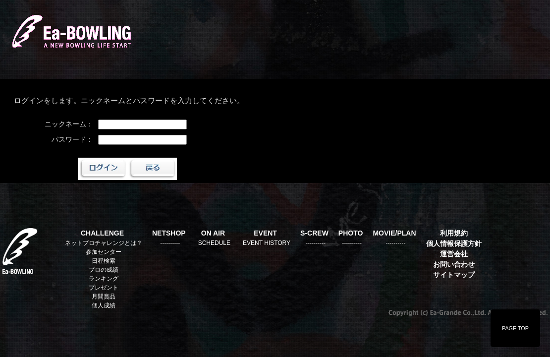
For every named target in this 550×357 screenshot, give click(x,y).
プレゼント (103, 287)
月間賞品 (103, 296)
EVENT (265, 233)
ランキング (103, 278)
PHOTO (350, 233)
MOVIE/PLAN (394, 233)
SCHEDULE (214, 242)
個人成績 (103, 305)
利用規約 (454, 233)
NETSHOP (169, 233)
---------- (170, 242)
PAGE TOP (515, 328)
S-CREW (314, 233)
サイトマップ (454, 275)
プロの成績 (103, 269)
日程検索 (103, 260)
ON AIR (213, 233)
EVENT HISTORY (266, 242)
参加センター (103, 251)
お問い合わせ (454, 264)
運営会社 (454, 254)
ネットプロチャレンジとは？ (103, 242)
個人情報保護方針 (454, 243)
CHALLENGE (102, 233)
